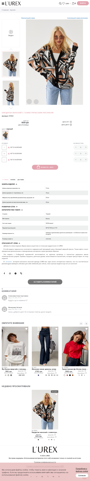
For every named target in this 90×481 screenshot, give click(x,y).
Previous (11, 49)
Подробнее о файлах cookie (82, 469)
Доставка (20, 179)
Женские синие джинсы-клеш (74, 369)
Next (11, 108)
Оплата (12, 179)
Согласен (82, 475)
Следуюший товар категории (77, 18)
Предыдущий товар (28, 18)
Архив (12, 10)
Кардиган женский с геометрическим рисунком (45, 432)
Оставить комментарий (45, 282)
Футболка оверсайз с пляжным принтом (45, 369)
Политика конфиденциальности (45, 462)
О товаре (5, 179)
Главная (5, 10)
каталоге (9, 262)
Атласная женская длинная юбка (15, 369)
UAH (67, 3)
